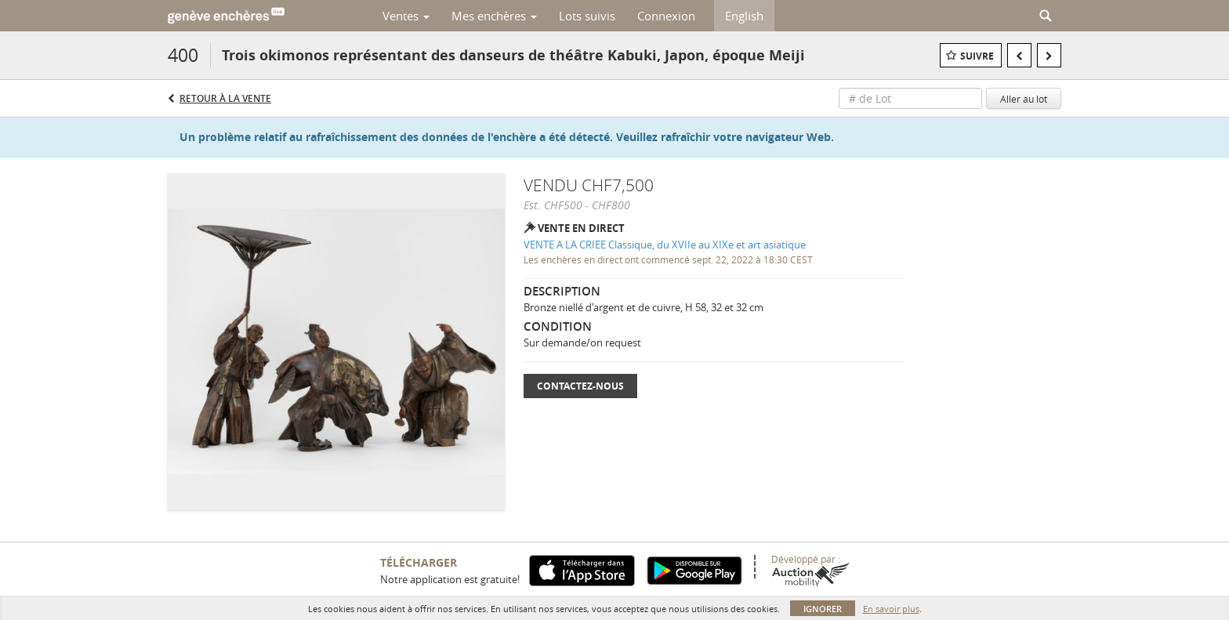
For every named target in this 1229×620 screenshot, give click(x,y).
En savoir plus (891, 609)
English (744, 16)
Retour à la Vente (225, 98)
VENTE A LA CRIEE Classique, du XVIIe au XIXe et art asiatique (665, 244)
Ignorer (822, 609)
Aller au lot (1023, 98)
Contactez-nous (580, 386)
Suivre (977, 56)
